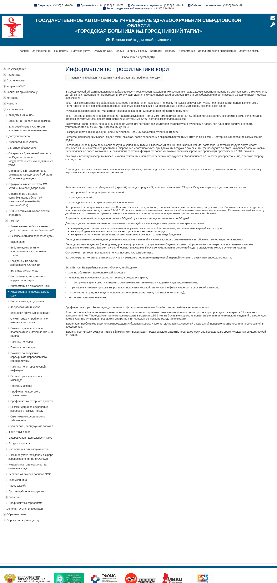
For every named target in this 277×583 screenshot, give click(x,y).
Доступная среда (19, 136)
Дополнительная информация (217, 50)
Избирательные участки (23, 141)
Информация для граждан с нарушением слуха (27, 278)
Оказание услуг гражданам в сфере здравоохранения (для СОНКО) (30, 456)
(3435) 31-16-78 (113, 5)
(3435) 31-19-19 (173, 5)
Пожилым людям (21, 385)
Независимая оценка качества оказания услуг (27, 466)
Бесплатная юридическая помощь (29, 120)
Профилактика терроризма (25, 502)
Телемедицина (17, 479)
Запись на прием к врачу (131, 50)
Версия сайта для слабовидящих (141, 40)
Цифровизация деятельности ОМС (30, 437)
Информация (187, 50)
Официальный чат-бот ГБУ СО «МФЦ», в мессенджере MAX (27, 186)
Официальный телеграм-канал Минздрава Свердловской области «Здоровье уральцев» (30, 174)
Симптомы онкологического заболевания (27, 418)
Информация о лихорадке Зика (30, 285)
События (14, 497)
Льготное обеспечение (22, 147)
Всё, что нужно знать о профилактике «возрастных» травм (28, 251)
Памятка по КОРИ (21, 341)
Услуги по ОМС (103, 50)
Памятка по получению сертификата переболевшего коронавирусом (28, 357)
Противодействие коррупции (26, 491)
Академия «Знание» (21, 115)
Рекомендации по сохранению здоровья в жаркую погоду (29, 408)
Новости (170, 50)
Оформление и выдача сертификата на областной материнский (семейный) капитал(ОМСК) (25, 199)
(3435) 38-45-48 (164, 8)
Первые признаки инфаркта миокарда (27, 378)
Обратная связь (249, 50)
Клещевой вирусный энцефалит (30, 312)
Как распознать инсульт (25, 307)
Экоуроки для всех (20, 443)
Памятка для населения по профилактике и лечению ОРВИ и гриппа (31, 332)
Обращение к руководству (138, 57)
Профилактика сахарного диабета (31, 401)
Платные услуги (81, 50)
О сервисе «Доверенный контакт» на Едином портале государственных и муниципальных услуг (30, 159)
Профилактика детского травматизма (25, 393)
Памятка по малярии (23, 347)
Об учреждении (41, 50)
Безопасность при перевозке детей (32, 236)
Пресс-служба (17, 485)
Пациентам (61, 50)
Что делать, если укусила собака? (31, 426)
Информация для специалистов (28, 449)
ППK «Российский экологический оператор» (29, 213)
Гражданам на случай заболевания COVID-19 (25, 262)
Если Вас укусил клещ (24, 270)
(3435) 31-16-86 (63, 5)
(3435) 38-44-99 (232, 5)
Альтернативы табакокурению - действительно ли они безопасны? (32, 228)
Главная (23, 50)
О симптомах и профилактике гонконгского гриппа (29, 320)
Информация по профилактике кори (29, 293)
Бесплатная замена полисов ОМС (29, 474)
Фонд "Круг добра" (20, 431)
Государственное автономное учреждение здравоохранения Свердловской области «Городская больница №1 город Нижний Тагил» (138, 26)
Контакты (156, 50)
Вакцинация (17, 241)
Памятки (13, 220)
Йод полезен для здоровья (27, 301)
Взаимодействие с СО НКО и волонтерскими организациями (27, 128)
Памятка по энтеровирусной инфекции (28, 368)
